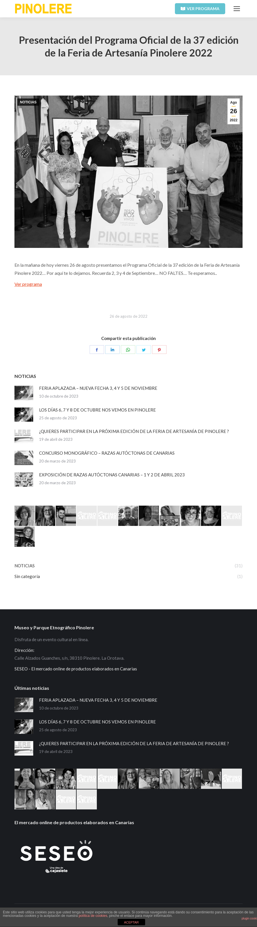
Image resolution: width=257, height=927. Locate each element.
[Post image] (23, 393)
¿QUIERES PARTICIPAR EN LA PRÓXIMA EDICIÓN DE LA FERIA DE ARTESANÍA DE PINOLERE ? (134, 431)
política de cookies (93, 916)
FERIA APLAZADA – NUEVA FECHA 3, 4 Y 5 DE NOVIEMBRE (98, 388)
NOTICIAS (28, 102)
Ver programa (28, 284)
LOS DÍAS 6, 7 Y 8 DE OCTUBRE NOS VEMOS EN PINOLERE (97, 409)
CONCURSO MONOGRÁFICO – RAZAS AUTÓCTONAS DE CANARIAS (107, 453)
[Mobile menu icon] (237, 8)
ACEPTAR (131, 922)
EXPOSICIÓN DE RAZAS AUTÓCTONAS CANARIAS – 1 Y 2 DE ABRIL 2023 (112, 474)
